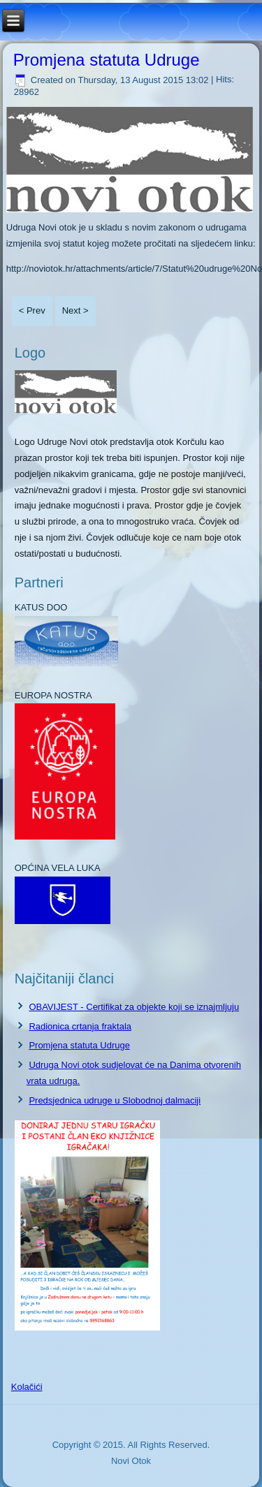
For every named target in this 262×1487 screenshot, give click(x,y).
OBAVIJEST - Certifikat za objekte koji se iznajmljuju (134, 1007)
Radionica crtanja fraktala (80, 1026)
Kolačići (27, 1387)
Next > (75, 310)
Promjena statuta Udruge (106, 59)
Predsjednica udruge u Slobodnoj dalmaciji (115, 1100)
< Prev (32, 310)
